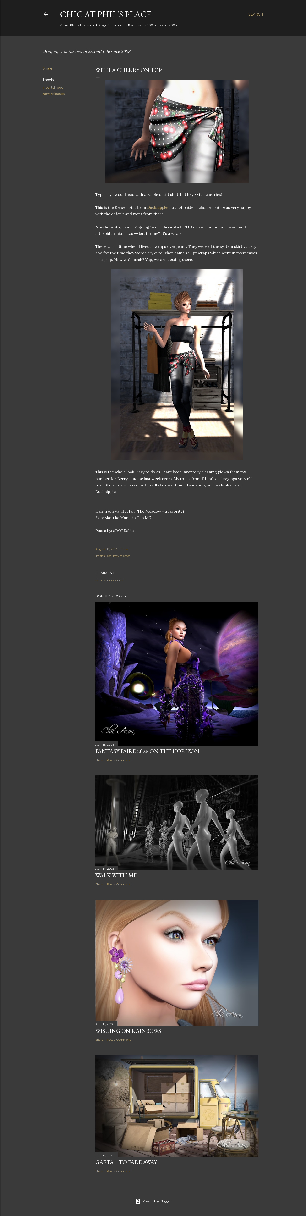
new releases (54, 94)
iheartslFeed (53, 87)
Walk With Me (116, 875)
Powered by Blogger (153, 1201)
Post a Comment (109, 580)
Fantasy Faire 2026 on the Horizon (147, 751)
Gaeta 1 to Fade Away (126, 1162)
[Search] (255, 14)
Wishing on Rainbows (128, 1030)
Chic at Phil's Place (105, 14)
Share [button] (47, 68)
